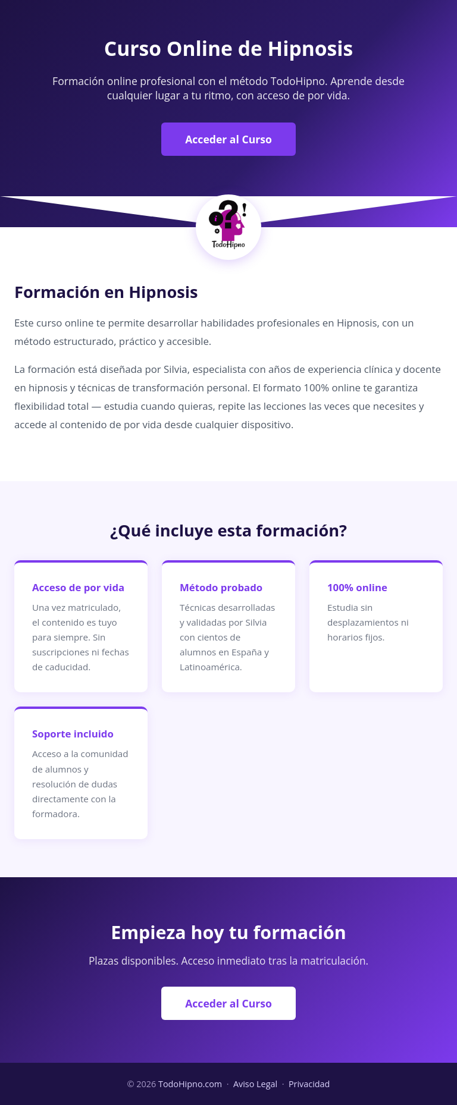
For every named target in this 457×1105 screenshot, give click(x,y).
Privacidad (309, 1084)
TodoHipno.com (190, 1084)
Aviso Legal (255, 1084)
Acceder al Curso (228, 139)
